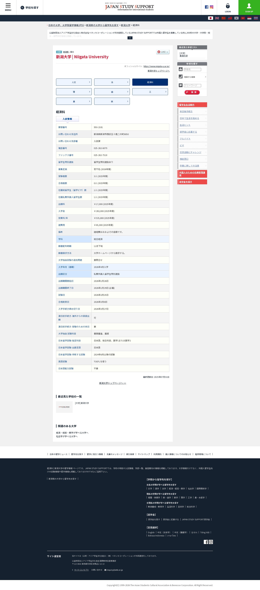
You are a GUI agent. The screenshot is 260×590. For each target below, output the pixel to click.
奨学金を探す (185, 181)
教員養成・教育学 (156, 506)
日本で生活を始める (189, 118)
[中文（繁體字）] (230, 18)
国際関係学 (202, 488)
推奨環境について (203, 454)
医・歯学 (167, 497)
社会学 (191, 488)
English (151, 532)
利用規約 (158, 454)
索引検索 (130, 454)
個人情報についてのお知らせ (178, 454)
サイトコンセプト (80, 569)
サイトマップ (144, 454)
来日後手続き (186, 111)
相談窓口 (184, 158)
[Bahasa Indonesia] (249, 18)
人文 (74, 82)
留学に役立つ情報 (95, 454)
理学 (183, 497)
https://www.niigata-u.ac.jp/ (157, 66)
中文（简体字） (164, 532)
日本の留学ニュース (58, 454)
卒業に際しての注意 (189, 165)
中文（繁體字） (181, 532)
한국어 (194, 532)
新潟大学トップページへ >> (112, 383)
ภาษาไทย (171, 535)
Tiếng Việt (204, 532)
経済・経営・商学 (177, 488)
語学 (157, 488)
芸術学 (181, 506)
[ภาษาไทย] (255, 18)
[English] (217, 18)
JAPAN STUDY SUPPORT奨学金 (196, 519)
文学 (150, 488)
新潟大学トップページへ (159, 70)
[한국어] (236, 18)
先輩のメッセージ (115, 454)
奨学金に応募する (188, 131)
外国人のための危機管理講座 (192, 174)
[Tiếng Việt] (242, 18)
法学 (164, 488)
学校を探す (30, 7)
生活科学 (171, 506)
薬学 (176, 497)
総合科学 (191, 506)
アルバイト (185, 138)
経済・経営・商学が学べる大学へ (72, 432)
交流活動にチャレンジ (190, 152)
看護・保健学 (154, 497)
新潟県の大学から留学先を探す (62, 478)
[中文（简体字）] (223, 18)
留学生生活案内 (186, 104)
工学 (190, 497)
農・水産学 (200, 497)
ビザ (182, 145)
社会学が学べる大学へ (67, 436)
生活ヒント (185, 125)
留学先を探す (77, 454)
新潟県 (66, 51)
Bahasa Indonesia (156, 535)
